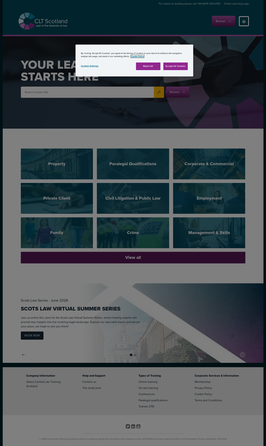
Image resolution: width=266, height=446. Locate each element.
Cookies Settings (90, 66)
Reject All (148, 66)
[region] (134, 60)
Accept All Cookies (175, 66)
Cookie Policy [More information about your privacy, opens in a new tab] (137, 56)
